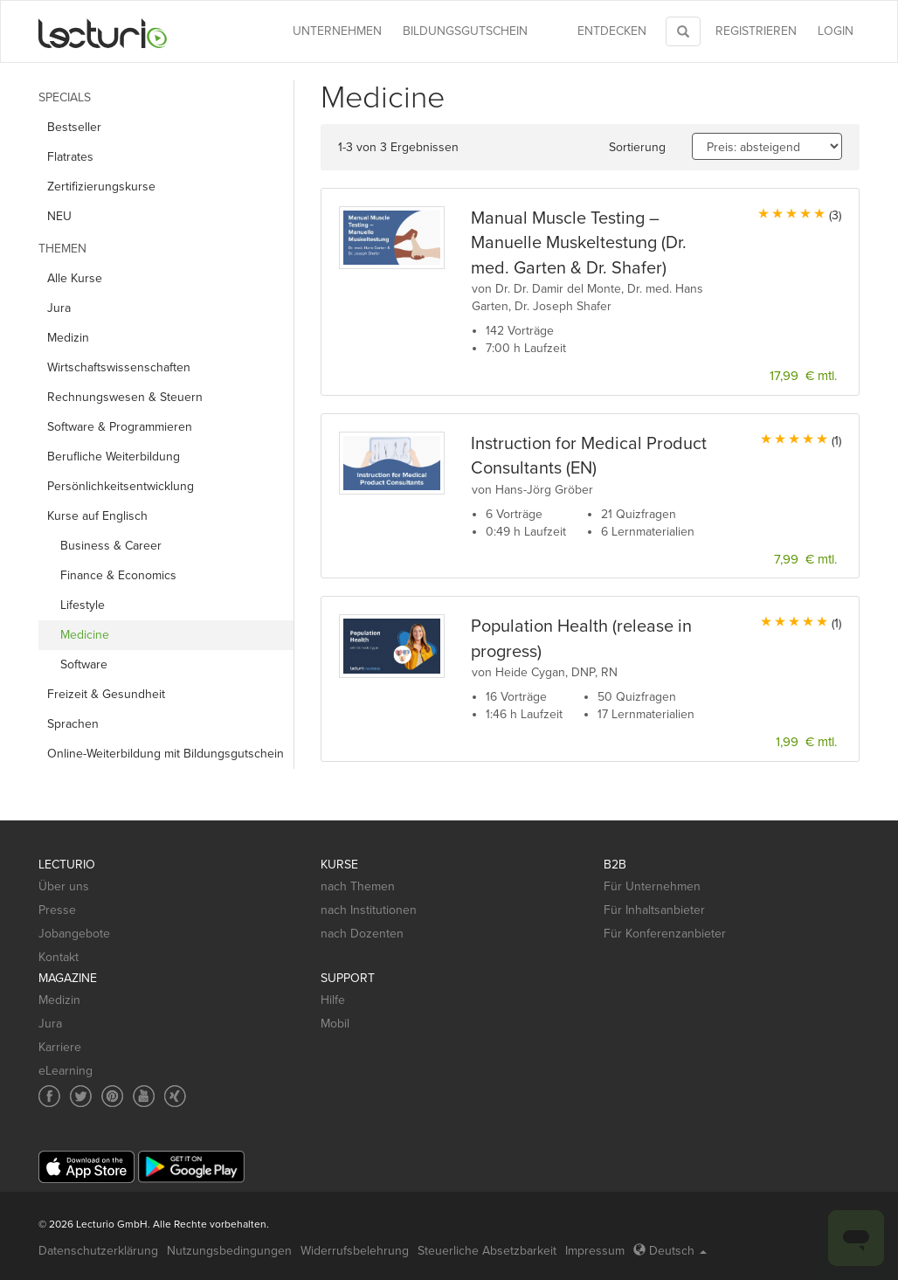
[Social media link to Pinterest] (112, 1096)
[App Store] (86, 1167)
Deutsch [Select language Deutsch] (670, 1250)
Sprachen (73, 723)
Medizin (68, 337)
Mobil (335, 1023)
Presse (57, 910)
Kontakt (58, 957)
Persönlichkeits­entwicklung (120, 486)
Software (83, 664)
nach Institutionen (369, 910)
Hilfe (333, 1000)
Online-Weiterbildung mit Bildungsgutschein (165, 753)
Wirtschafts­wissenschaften (118, 367)
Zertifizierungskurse (101, 186)
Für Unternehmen (652, 886)
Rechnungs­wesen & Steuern (125, 397)
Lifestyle (82, 605)
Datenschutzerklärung (98, 1250)
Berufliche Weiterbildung (113, 456)
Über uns (63, 886)
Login (835, 31)
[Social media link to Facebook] (49, 1096)
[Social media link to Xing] (175, 1096)
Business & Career (111, 545)
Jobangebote (74, 933)
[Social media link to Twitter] (81, 1096)
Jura (59, 308)
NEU (59, 216)
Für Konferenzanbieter (665, 933)
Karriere (59, 1047)
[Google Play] (191, 1167)
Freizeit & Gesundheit (106, 694)
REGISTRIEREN (756, 31)
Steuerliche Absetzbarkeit (487, 1250)
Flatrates (70, 156)
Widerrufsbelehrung (354, 1250)
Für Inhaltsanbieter (654, 910)
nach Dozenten (362, 933)
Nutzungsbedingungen (229, 1250)
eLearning (65, 1070)
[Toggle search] (683, 31)
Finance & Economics (118, 575)
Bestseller (74, 127)
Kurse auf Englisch (97, 516)
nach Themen (358, 886)
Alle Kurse (74, 278)
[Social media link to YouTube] (144, 1096)
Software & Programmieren (119, 426)
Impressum (595, 1250)
